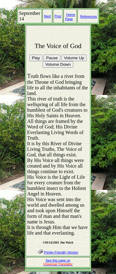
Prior (58, 16)
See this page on (58, 262)
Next (47, 16)
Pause (52, 58)
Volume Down (58, 64)
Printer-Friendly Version (61, 252)
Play (36, 58)
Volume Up (74, 58)
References (88, 16)
